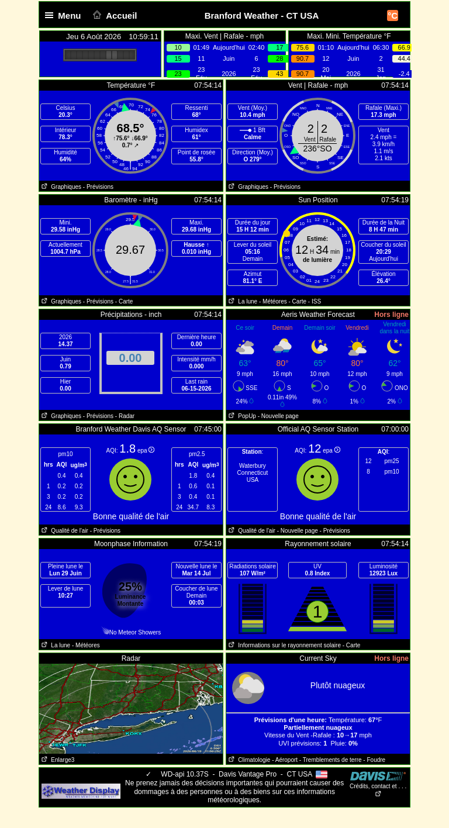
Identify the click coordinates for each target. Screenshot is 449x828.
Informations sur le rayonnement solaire (283, 645)
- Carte (124, 301)
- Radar (124, 416)
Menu (65, 15)
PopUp (241, 416)
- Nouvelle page (278, 416)
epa (145, 450)
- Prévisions (98, 187)
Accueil (114, 15)
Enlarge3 (56, 760)
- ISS (314, 301)
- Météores (273, 301)
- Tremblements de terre (330, 760)
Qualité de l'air (63, 530)
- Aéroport (285, 760)
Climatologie (248, 760)
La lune (241, 301)
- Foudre (374, 760)
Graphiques (60, 187)
